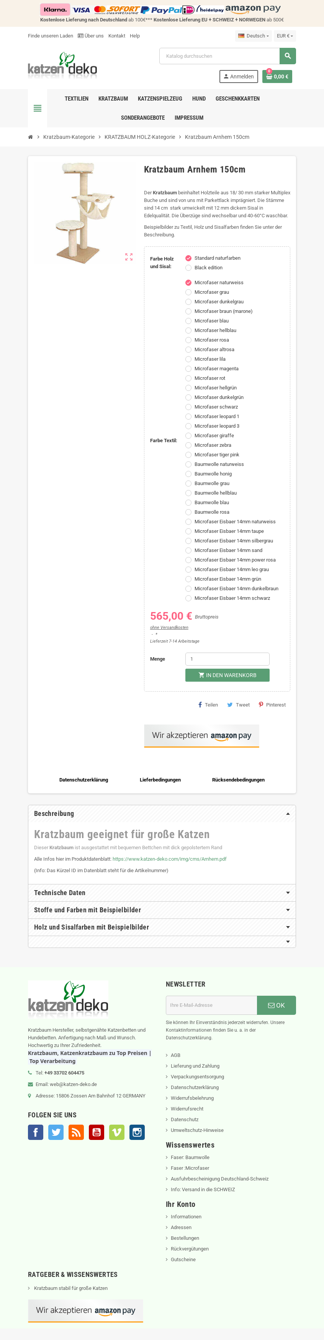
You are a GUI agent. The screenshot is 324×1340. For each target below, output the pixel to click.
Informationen (186, 1217)
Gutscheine (183, 1259)
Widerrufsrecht (187, 1109)
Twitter (56, 1132)
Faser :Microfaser (190, 1168)
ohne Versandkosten (169, 627)
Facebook (35, 1132)
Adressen (181, 1227)
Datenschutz (184, 1119)
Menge (157, 659)
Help (135, 36)
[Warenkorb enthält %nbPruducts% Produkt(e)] (277, 76)
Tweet (238, 705)
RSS (76, 1132)
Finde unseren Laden (50, 36)
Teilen (208, 705)
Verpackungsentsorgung (197, 1076)
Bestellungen (185, 1238)
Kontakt (116, 36)
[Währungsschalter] (285, 36)
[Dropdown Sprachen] (253, 36)
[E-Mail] (211, 1005)
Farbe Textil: (163, 440)
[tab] (162, 813)
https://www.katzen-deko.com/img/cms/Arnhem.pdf (170, 859)
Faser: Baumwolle (190, 1157)
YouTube (96, 1132)
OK (276, 1005)
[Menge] (227, 659)
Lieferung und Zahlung (195, 1066)
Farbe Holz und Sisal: (162, 262)
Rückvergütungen (190, 1249)
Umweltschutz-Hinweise (197, 1130)
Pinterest (272, 705)
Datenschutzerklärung (195, 1087)
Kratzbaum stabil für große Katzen (70, 1288)
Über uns (91, 36)
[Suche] (227, 56)
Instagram (137, 1132)
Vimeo (116, 1132)
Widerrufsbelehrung (192, 1098)
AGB (175, 1055)
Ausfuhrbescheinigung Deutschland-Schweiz (219, 1179)
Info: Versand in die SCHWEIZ (203, 1189)
